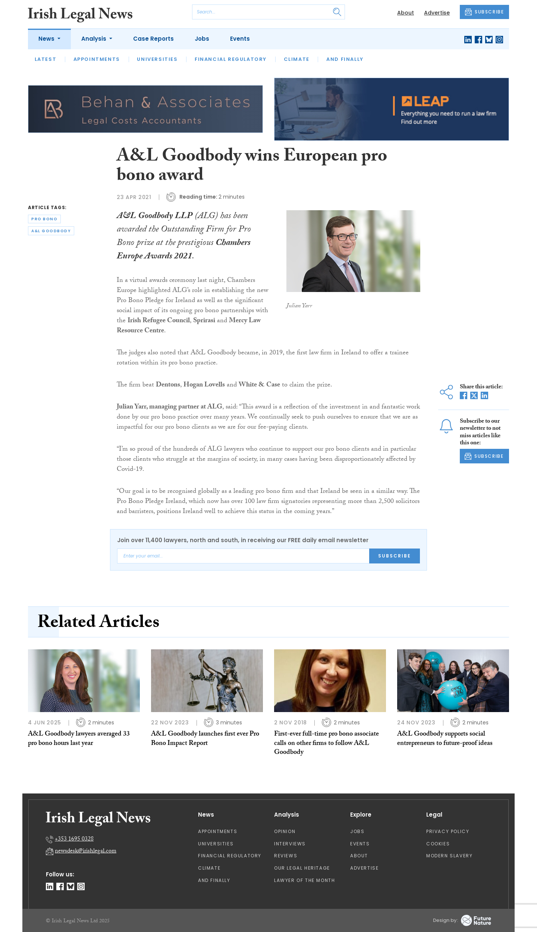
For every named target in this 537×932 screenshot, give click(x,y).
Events (240, 39)
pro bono (44, 219)
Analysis (94, 39)
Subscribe (394, 556)
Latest (46, 59)
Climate (297, 59)
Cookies (438, 844)
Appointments (96, 59)
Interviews (290, 844)
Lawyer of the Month (304, 880)
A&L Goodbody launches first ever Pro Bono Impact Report (205, 739)
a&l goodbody (51, 231)
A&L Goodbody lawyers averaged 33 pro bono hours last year (79, 739)
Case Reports (153, 39)
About (405, 12)
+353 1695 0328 (74, 840)
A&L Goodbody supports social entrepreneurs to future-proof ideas (445, 739)
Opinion (284, 831)
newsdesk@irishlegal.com (85, 851)
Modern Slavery (449, 855)
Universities (157, 59)
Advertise (437, 12)
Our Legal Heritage (302, 868)
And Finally (345, 59)
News (47, 39)
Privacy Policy (447, 831)
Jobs (202, 39)
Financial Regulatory (231, 59)
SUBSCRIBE (484, 12)
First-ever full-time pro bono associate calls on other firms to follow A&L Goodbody (326, 744)
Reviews (285, 855)
